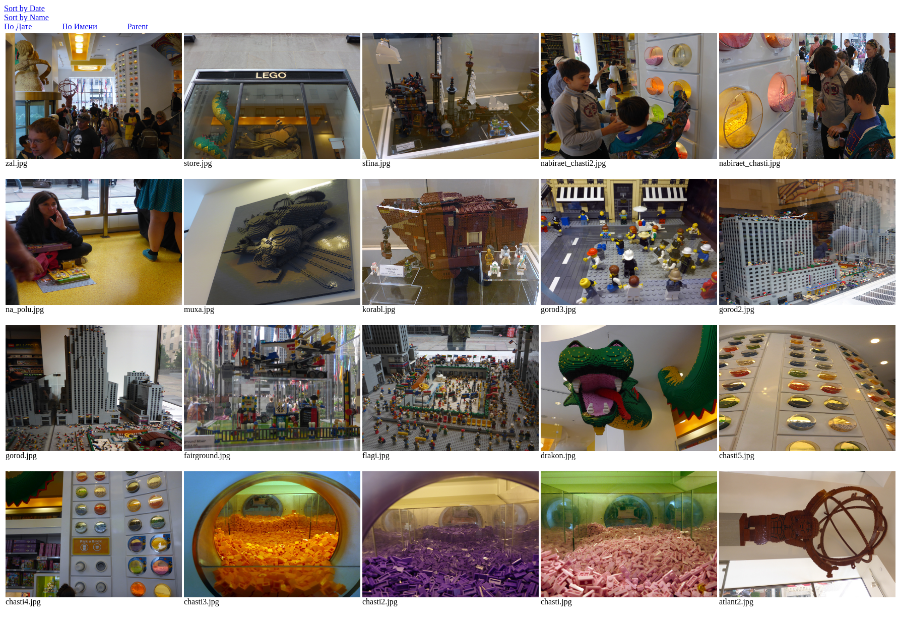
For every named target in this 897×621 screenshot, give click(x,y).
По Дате (18, 26)
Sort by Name (26, 17)
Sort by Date (24, 8)
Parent (137, 26)
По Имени (79, 26)
